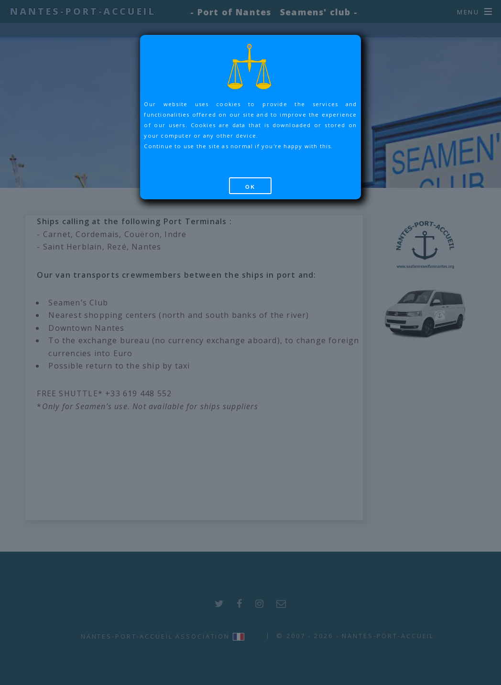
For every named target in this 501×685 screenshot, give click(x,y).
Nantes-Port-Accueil (82, 11)
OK (250, 187)
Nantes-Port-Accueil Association (155, 636)
